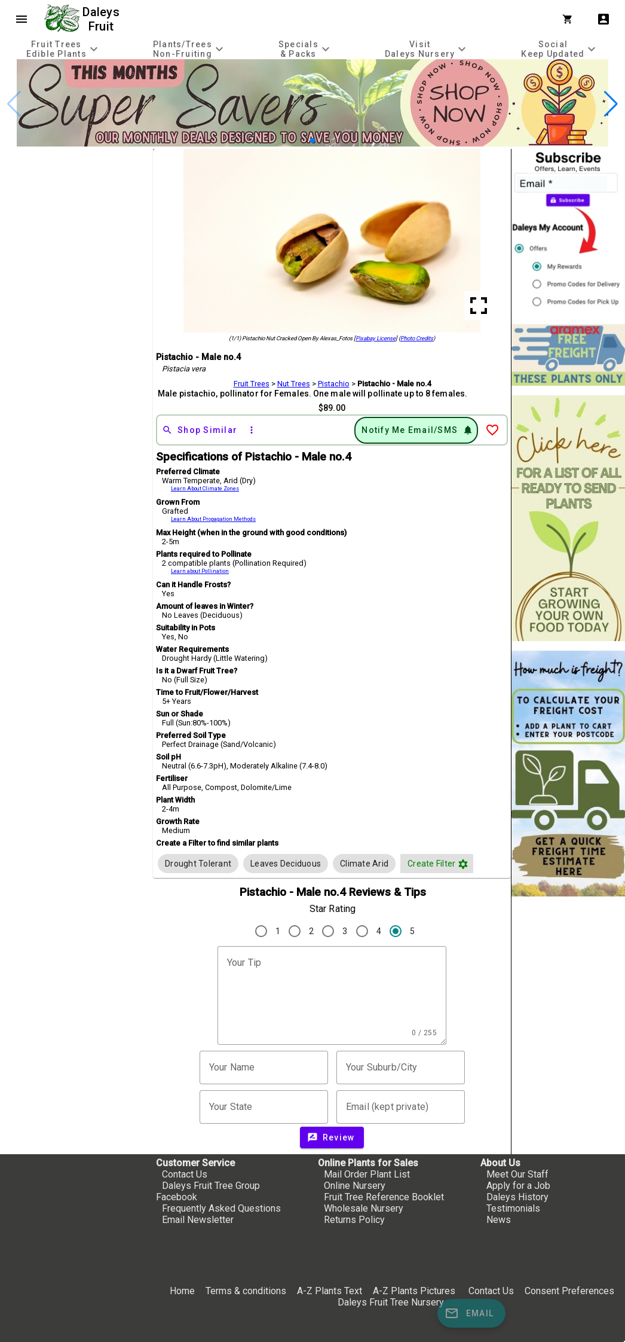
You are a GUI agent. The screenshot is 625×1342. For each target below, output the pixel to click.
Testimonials (513, 1208)
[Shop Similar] (199, 430)
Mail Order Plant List (367, 1174)
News (498, 1219)
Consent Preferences (569, 1291)
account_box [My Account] (603, 19)
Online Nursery (354, 1185)
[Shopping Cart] (570, 19)
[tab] (63, 48)
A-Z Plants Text (329, 1291)
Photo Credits (416, 338)
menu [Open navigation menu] (21, 19)
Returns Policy (354, 1219)
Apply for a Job (518, 1185)
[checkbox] (198, 863)
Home (182, 1291)
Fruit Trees (251, 383)
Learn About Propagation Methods (213, 519)
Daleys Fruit (102, 19)
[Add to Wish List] (492, 430)
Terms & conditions (247, 1291)
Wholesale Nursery (363, 1208)
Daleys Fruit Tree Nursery (391, 1302)
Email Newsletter (198, 1219)
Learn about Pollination (200, 571)
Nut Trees (293, 383)
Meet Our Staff (517, 1174)
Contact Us (184, 1174)
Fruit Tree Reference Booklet (384, 1197)
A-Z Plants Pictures (414, 1291)
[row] (198, 863)
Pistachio (334, 383)
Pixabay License (376, 338)
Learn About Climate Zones (205, 489)
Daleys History (517, 1197)
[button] (312, 140)
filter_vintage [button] (463, 864)
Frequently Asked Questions (221, 1208)
